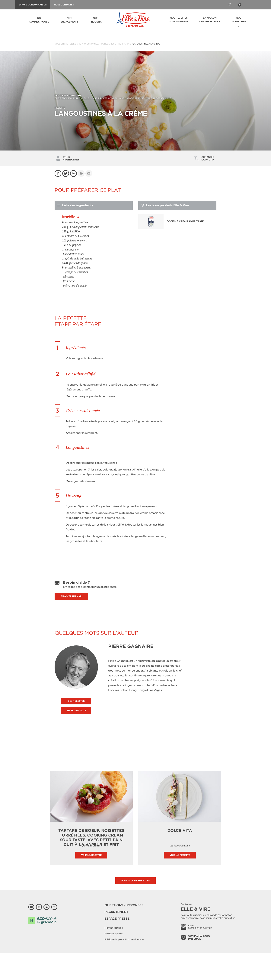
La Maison (209, 19)
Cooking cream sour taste (185, 221)
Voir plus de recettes (135, 880)
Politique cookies (113, 933)
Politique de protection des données (124, 939)
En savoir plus (76, 710)
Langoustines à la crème (146, 44)
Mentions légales (113, 927)
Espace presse (116, 918)
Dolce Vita (179, 830)
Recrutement (116, 912)
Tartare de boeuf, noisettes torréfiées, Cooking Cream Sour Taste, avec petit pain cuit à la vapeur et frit (91, 837)
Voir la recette (91, 855)
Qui (39, 20)
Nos (69, 20)
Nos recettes (178, 19)
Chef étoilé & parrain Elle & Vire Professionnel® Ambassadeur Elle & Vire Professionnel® (135, 97)
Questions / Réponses (123, 905)
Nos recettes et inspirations (115, 44)
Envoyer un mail (71, 596)
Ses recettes (76, 701)
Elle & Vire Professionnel (84, 44)
